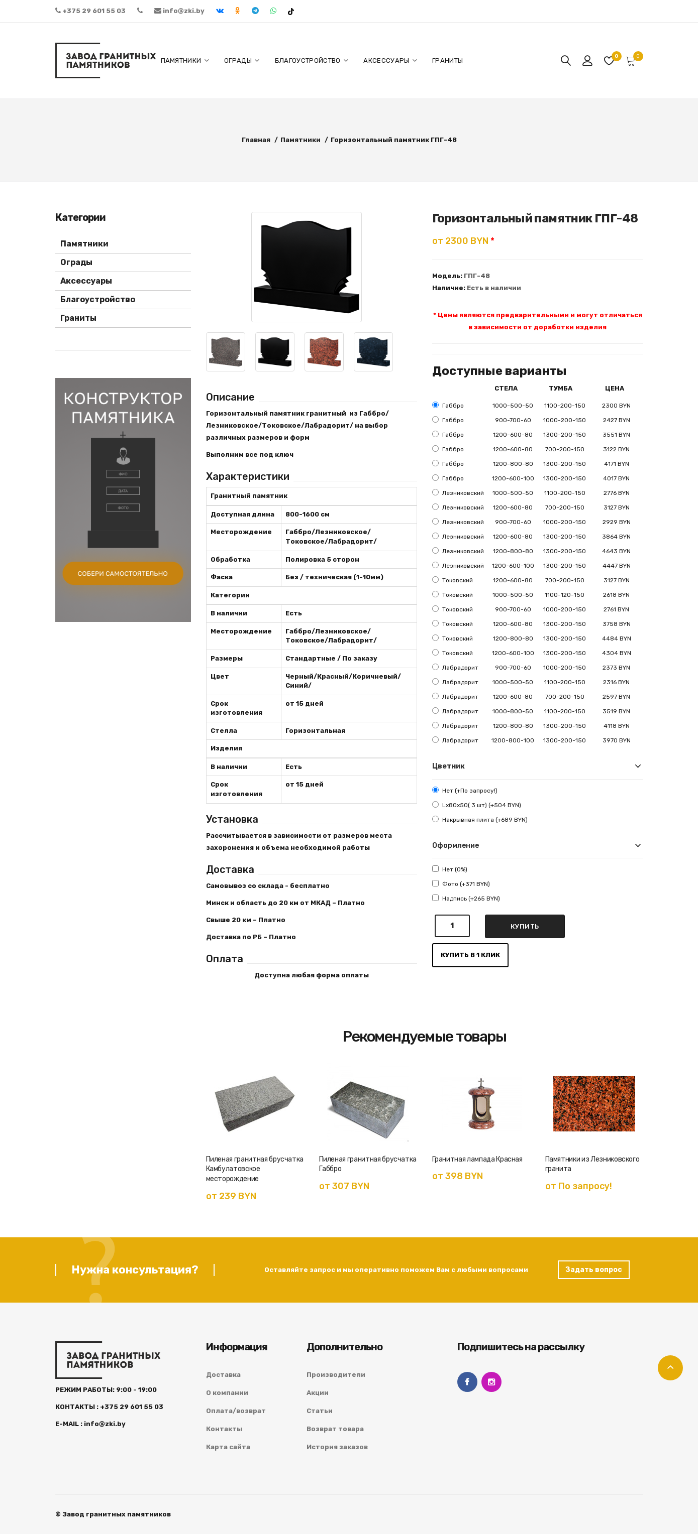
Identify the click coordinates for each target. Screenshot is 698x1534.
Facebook (467, 1382)
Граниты (78, 318)
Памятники (84, 243)
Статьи (320, 1411)
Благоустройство (97, 299)
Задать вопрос (593, 1269)
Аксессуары (86, 281)
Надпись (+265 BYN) (466, 898)
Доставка (223, 1374)
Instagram (491, 1382)
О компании (227, 1392)
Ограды (76, 262)
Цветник (448, 766)
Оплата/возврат (236, 1411)
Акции (318, 1392)
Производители (336, 1374)
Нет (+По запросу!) (464, 790)
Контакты (224, 1429)
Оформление (455, 845)
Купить (525, 926)
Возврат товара (335, 1429)
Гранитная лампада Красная (477, 1159)
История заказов (337, 1447)
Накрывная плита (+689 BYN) (480, 819)
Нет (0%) (449, 869)
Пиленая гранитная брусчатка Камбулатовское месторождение (255, 1169)
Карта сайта (228, 1447)
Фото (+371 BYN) (461, 883)
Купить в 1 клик (470, 955)
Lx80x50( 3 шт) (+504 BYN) (476, 805)
